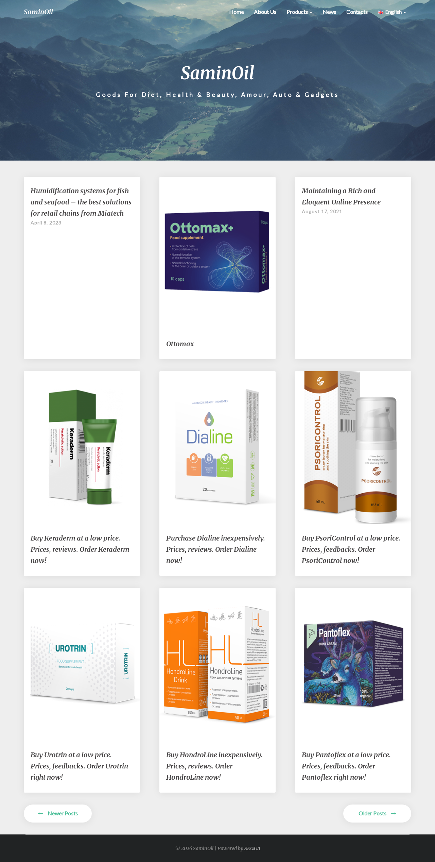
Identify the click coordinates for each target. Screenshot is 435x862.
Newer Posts (58, 813)
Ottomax (180, 343)
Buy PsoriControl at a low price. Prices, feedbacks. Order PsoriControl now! (351, 549)
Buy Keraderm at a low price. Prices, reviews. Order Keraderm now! (80, 549)
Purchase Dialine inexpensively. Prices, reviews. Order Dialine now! (215, 549)
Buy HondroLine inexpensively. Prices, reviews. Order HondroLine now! (214, 765)
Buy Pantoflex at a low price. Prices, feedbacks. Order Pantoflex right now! (346, 765)
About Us (265, 12)
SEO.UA (252, 848)
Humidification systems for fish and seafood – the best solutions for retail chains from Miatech (81, 201)
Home (236, 12)
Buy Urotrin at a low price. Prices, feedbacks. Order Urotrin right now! (79, 765)
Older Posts (377, 813)
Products (299, 12)
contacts (357, 12)
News (329, 12)
